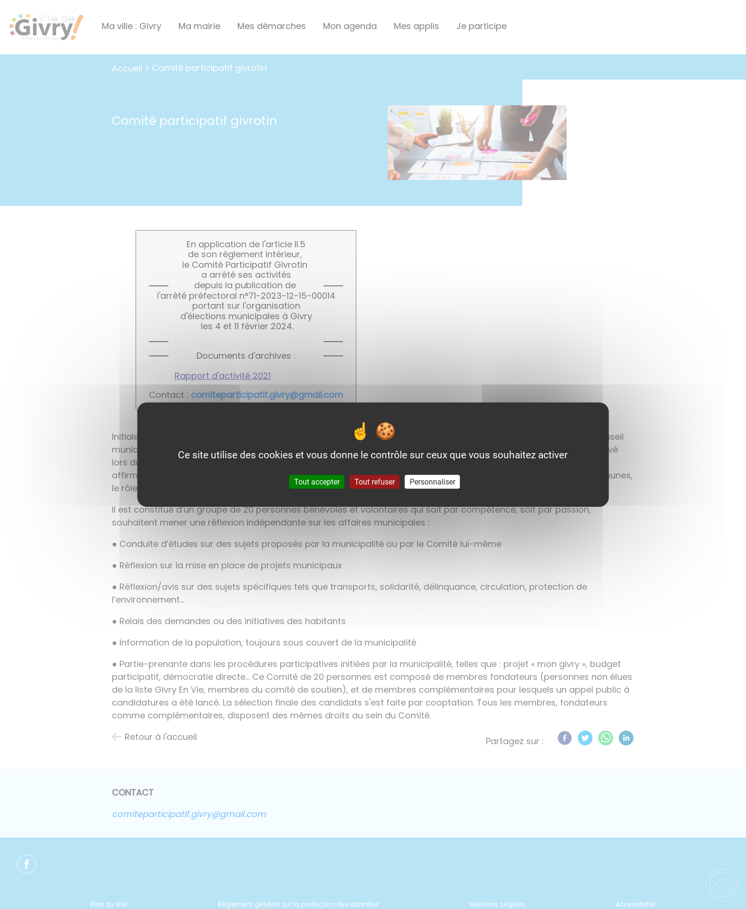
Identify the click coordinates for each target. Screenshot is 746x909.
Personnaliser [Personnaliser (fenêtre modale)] (432, 481)
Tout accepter (317, 481)
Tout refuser (374, 481)
